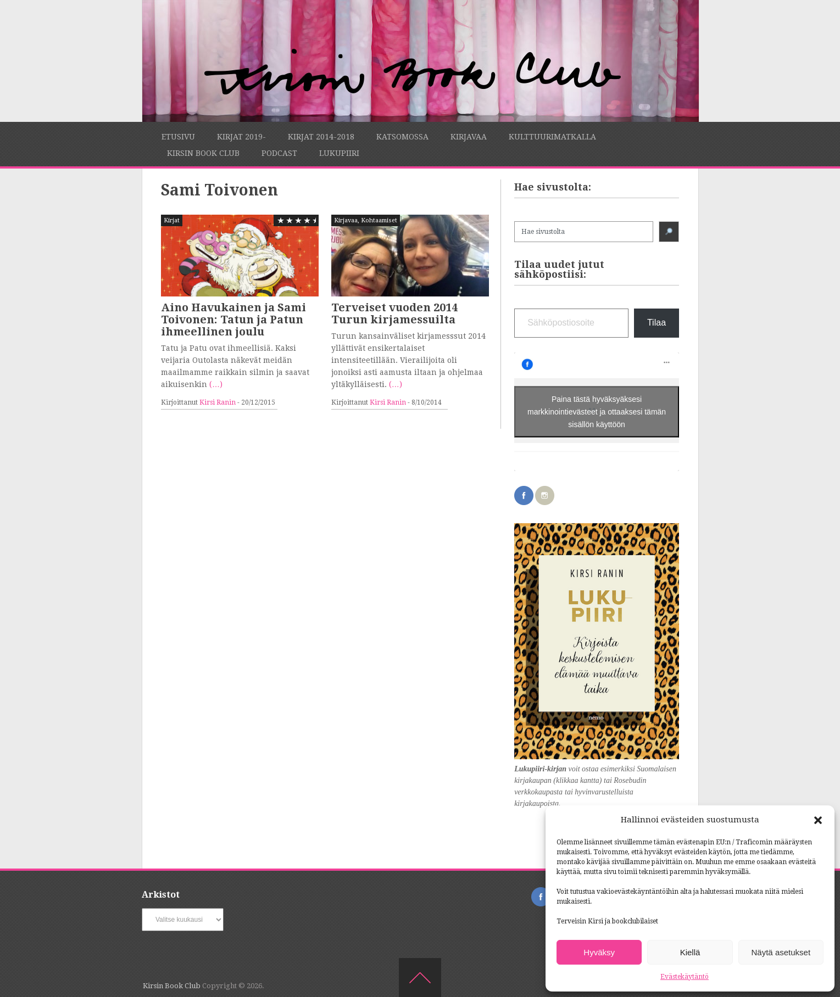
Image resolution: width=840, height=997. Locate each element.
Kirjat (172, 220)
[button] (818, 820)
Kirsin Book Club (203, 153)
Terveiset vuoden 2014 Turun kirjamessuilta (394, 313)
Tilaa (656, 322)
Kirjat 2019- (241, 136)
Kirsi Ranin (217, 402)
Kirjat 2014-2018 (321, 136)
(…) (215, 384)
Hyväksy (599, 952)
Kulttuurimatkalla (552, 136)
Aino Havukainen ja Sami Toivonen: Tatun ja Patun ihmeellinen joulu (233, 319)
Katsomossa (402, 136)
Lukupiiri (339, 153)
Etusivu (178, 136)
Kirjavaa (468, 136)
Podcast (279, 153)
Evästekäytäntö (684, 977)
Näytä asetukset (781, 952)
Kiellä (690, 952)
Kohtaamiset (379, 220)
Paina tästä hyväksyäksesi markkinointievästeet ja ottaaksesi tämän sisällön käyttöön (596, 411)
